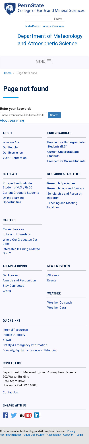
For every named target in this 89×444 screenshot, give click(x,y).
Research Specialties (61, 183)
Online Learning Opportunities (13, 200)
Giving (7, 290)
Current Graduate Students (21, 192)
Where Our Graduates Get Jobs (20, 242)
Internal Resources (53, 26)
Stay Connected (13, 285)
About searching (12, 120)
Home (8, 73)
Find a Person (32, 26)
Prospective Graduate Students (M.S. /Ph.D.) (17, 185)
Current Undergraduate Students (63, 154)
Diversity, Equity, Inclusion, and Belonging (30, 350)
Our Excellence (13, 152)
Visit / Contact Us (14, 158)
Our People (10, 147)
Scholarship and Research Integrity (64, 196)
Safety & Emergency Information (25, 345)
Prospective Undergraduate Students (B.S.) (65, 144)
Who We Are (11, 142)
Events (51, 280)
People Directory (14, 335)
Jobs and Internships (17, 234)
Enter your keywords (15, 109)
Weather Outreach (59, 302)
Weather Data (56, 307)
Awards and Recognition (19, 280)
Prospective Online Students (66, 161)
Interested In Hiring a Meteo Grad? (21, 251)
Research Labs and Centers (65, 188)
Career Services (13, 229)
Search (58, 18)
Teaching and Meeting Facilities (62, 205)
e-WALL (8, 340)
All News (53, 275)
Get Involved (11, 275)
